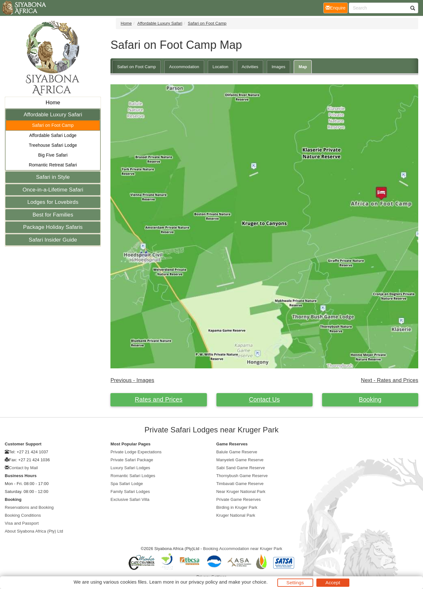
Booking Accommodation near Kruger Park (242, 548)
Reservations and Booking (29, 507)
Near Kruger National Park (241, 491)
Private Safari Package (131, 459)
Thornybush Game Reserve (242, 475)
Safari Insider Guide (53, 240)
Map (303, 66)
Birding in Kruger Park (236, 507)
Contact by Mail (23, 467)
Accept (333, 582)
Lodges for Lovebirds (52, 202)
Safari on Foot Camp (53, 125)
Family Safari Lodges (130, 491)
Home (53, 103)
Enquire (337, 7)
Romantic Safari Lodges (132, 475)
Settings (295, 582)
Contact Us (264, 399)
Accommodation (184, 66)
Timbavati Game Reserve (240, 483)
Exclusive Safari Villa (129, 499)
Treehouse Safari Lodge (53, 145)
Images (278, 66)
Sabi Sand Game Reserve (240, 467)
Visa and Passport (22, 523)
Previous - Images (132, 380)
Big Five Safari (53, 155)
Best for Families (52, 215)
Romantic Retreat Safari (53, 164)
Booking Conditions (23, 515)
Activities (250, 66)
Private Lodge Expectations (136, 452)
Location (220, 66)
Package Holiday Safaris (53, 227)
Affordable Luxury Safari (52, 115)
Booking (370, 399)
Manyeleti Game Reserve (240, 459)
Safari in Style (52, 177)
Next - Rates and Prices (389, 380)
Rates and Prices (158, 399)
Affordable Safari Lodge (52, 135)
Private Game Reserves (238, 499)
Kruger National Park (235, 515)
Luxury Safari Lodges (130, 467)
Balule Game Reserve (236, 452)
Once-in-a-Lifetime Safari (53, 190)
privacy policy (203, 582)
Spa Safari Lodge (126, 483)
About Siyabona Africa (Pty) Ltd (34, 531)
